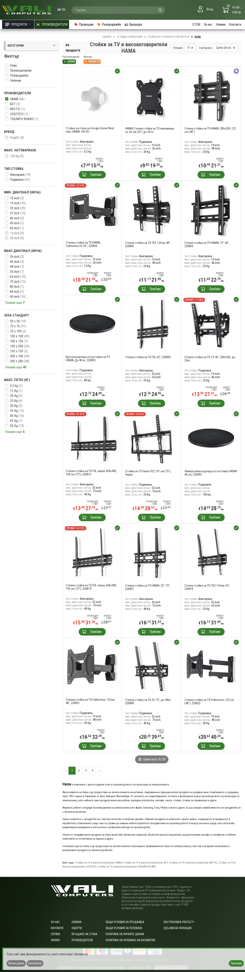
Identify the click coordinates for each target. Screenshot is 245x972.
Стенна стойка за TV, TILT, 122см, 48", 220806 (148, 244)
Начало (107, 36)
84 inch (17, 292)
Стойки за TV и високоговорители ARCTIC (193, 862)
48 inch (17, 267)
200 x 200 (19, 361)
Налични (15, 80)
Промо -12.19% (75, 185)
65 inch (18, 277)
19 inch (18, 203)
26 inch (17, 257)
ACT (15, 104)
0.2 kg (16, 386)
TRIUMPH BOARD (24, 119)
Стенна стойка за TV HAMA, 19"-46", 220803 (207, 244)
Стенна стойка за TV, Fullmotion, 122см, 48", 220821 (90, 701)
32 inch (18, 208)
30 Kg (16, 406)
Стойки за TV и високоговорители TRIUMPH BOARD (126, 866)
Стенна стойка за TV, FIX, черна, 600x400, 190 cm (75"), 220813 (91, 472)
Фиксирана (20, 175)
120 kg (17, 156)
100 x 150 (19, 341)
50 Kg (17, 426)
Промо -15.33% (135, 414)
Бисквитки (35, 963)
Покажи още (15, 303)
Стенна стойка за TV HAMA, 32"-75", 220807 (147, 587)
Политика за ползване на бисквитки (130, 940)
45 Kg (16, 421)
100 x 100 (19, 336)
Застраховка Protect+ (178, 922)
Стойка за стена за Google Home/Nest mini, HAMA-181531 (90, 129)
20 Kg (16, 396)
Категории (31, 45)
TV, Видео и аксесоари (130, 36)
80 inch (17, 287)
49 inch (17, 223)
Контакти (235, 24)
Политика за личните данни (125, 934)
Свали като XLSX (152, 759)
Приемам (236, 963)
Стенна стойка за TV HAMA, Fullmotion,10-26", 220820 (83, 244)
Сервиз (55, 934)
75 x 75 (18, 326)
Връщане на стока (84, 934)
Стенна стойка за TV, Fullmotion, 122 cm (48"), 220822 (209, 701)
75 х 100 (18, 331)
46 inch (17, 218)
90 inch (18, 297)
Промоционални (20, 70)
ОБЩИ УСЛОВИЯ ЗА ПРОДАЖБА (125, 922)
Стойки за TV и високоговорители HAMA (98, 862)
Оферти (77, 928)
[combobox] (118, 10)
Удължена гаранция (177, 928)
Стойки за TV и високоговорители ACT (145, 862)
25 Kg (16, 401)
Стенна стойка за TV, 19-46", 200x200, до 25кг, (209, 358)
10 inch (17, 198)
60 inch (17, 228)
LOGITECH (19, 114)
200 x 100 (19, 356)
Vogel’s (17, 138)
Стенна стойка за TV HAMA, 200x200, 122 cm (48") (210, 130)
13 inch (17, 233)
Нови (13, 65)
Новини (220, 24)
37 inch (18, 213)
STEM (196, 24)
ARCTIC (17, 109)
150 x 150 (19, 351)
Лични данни (16, 963)
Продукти (18, 24)
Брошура (133, 24)
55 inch (17, 272)
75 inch (18, 282)
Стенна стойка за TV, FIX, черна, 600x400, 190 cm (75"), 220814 (91, 587)
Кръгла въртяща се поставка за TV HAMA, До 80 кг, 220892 (88, 358)
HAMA (17, 99)
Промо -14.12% (75, 528)
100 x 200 (19, 346)
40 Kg (17, 416)
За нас (208, 24)
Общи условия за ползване (124, 928)
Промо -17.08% (194, 299)
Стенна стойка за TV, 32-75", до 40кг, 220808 (148, 701)
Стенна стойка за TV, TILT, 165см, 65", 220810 (207, 587)
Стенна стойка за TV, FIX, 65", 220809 (148, 357)
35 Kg (17, 411)
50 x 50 (18, 321)
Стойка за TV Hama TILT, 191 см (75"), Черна (148, 472)
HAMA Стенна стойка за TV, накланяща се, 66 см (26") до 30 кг (149, 130)
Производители (82, 940)
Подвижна (20, 180)
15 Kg (16, 391)
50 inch (17, 238)
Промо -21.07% (75, 414)
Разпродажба (19, 75)
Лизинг (55, 940)
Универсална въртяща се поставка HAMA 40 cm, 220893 (210, 472)
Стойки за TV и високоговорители (168, 36)
